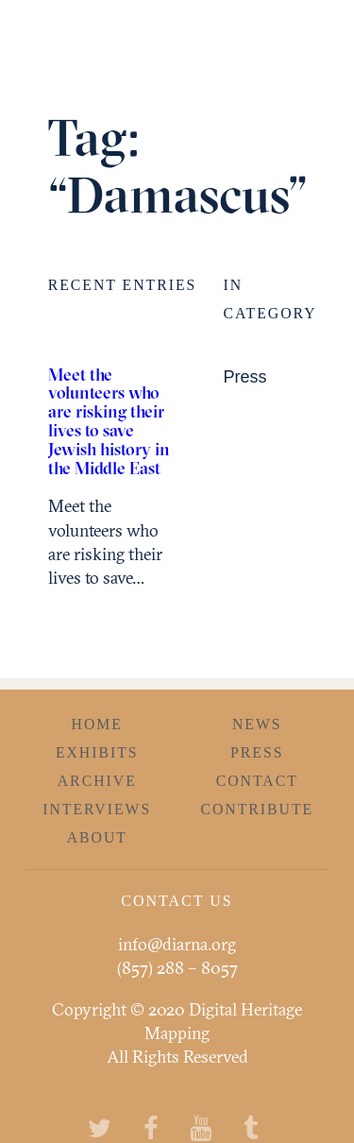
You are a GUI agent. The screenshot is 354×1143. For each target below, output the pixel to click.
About (97, 837)
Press (244, 377)
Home (97, 724)
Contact (257, 781)
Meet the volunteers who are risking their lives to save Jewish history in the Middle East (109, 421)
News (257, 724)
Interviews (96, 809)
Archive (97, 781)
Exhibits (97, 752)
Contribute (256, 809)
